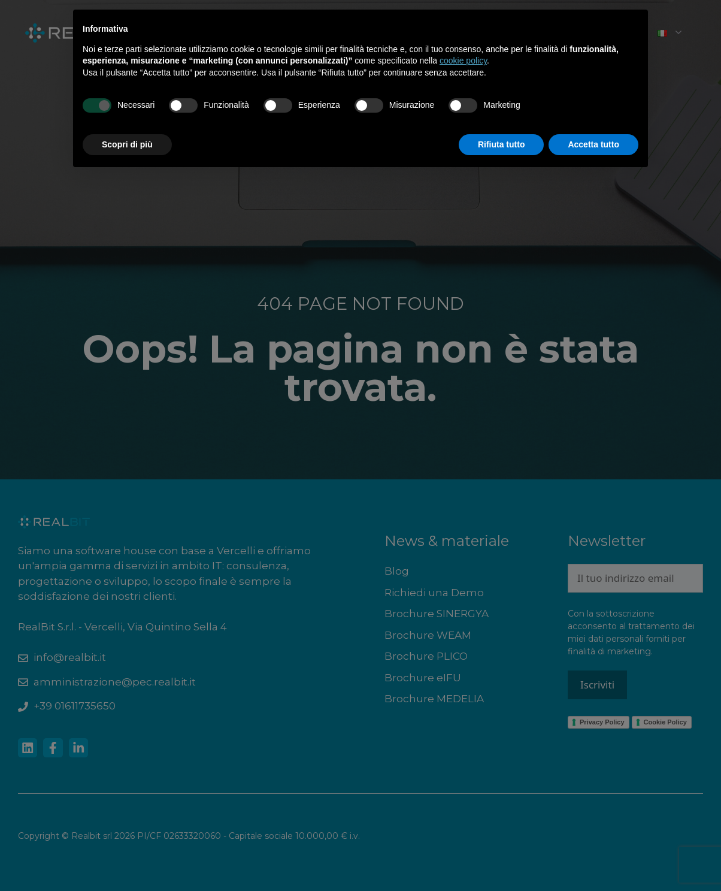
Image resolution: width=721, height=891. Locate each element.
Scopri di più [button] (127, 144)
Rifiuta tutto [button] (501, 144)
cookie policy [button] (463, 60)
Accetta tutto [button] (593, 144)
